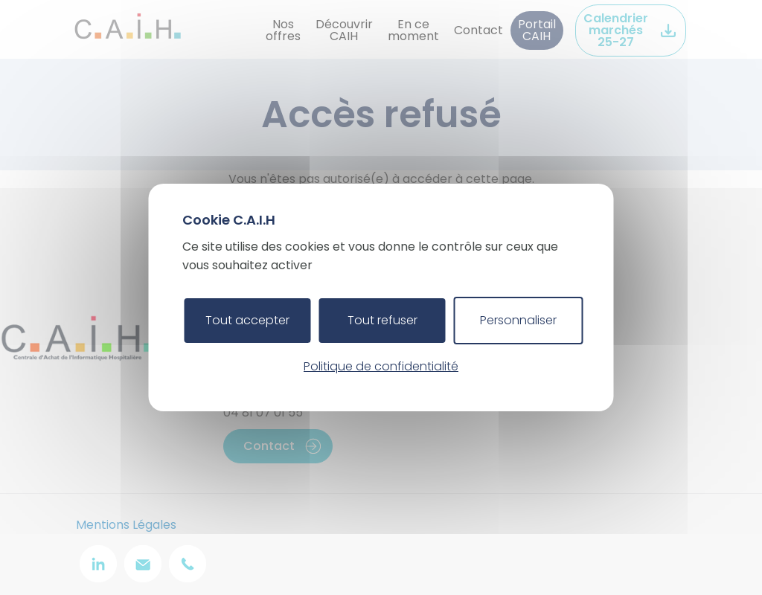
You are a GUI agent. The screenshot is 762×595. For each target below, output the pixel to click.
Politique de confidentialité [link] (381, 366)
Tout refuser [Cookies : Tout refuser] (382, 320)
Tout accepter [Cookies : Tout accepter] (247, 320)
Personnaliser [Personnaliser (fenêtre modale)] (518, 320)
